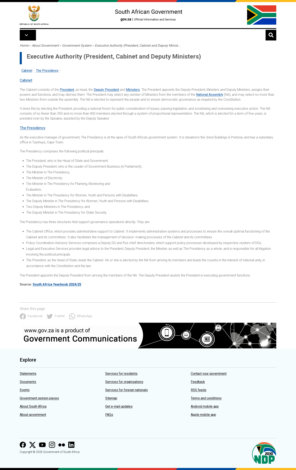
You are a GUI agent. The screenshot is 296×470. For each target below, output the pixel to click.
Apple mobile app (203, 415)
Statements (28, 374)
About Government (45, 45)
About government (33, 415)
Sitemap (111, 398)
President (67, 90)
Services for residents (121, 374)
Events (25, 390)
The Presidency (47, 71)
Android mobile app (205, 406)
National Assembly (209, 95)
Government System (76, 45)
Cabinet (26, 71)
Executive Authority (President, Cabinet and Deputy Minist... (137, 45)
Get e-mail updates (119, 406)
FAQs (109, 415)
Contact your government (209, 374)
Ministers (133, 90)
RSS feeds (198, 390)
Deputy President (106, 90)
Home (24, 45)
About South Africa (33, 406)
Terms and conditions (206, 398)
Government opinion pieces (39, 398)
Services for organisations (124, 382)
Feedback (198, 382)
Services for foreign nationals (126, 390)
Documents (28, 382)
